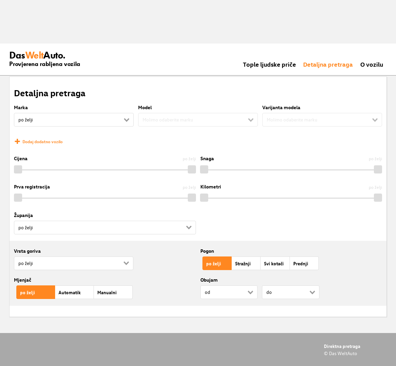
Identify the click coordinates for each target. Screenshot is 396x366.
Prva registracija (32, 186)
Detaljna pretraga (328, 64)
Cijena (21, 158)
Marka (21, 107)
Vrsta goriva (27, 251)
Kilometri (210, 186)
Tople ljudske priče (269, 64)
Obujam (209, 280)
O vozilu (371, 64)
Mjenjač (22, 280)
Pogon (207, 251)
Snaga (207, 158)
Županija (23, 215)
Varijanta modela (281, 107)
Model (145, 107)
